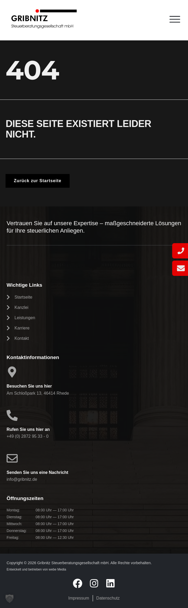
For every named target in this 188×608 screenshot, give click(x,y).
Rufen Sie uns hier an (28, 429)
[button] (9, 598)
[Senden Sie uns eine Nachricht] (12, 458)
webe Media (57, 569)
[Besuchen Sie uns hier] (12, 372)
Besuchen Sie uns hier (29, 386)
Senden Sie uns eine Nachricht (37, 472)
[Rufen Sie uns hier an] (12, 415)
